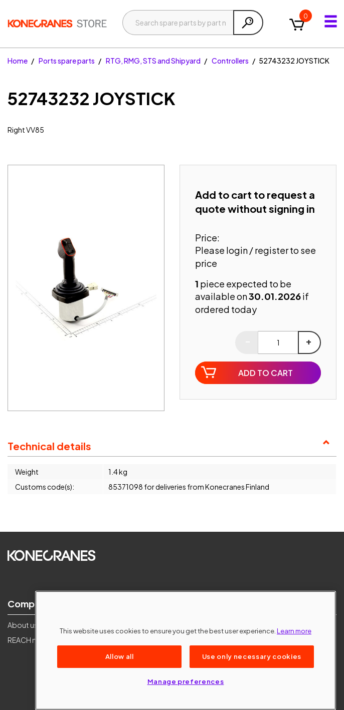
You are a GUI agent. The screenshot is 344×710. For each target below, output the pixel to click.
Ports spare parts (67, 60)
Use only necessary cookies (251, 656)
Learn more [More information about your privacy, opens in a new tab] (294, 630)
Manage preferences (185, 681)
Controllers (230, 60)
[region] (185, 650)
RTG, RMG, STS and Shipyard (153, 60)
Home (18, 60)
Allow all (119, 656)
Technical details (49, 446)
